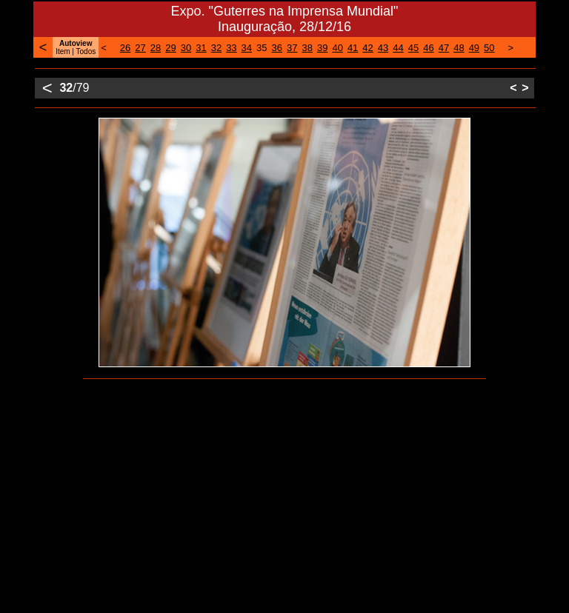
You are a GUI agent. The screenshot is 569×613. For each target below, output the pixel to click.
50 (489, 47)
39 (322, 47)
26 (125, 47)
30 (186, 47)
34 (247, 47)
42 (367, 47)
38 (307, 47)
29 (170, 47)
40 (337, 47)
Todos (86, 51)
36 (277, 47)
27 (140, 47)
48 (458, 47)
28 (155, 47)
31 (201, 47)
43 (383, 47)
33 (231, 47)
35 (261, 47)
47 (444, 47)
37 (292, 47)
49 (474, 47)
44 (398, 47)
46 (428, 47)
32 (216, 47)
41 (352, 47)
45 (413, 47)
